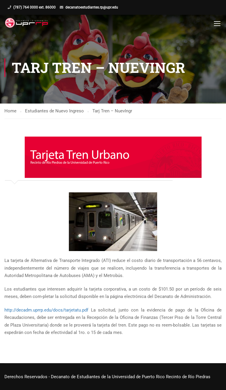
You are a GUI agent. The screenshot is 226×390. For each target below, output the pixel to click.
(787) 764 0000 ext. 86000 (34, 7)
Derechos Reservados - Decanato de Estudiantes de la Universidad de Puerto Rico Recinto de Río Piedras (107, 376)
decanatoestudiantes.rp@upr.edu (91, 7)
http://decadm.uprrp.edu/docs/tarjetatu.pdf (46, 310)
